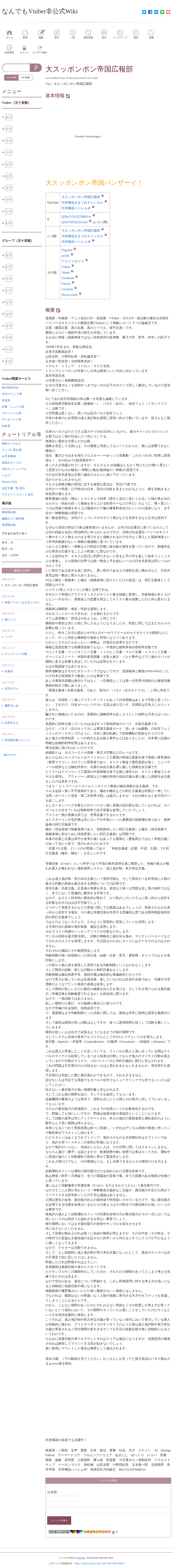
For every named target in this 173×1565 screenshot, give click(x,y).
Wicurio (81, 1557)
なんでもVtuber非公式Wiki (40, 11)
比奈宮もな (12, 722)
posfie (67, 255)
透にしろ (10, 619)
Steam (67, 272)
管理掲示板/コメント (18, 740)
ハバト (9, 636)
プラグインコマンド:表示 (17, 494)
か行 (9, 129)
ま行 (9, 187)
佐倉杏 (9, 671)
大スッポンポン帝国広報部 (89, 69)
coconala (69, 289)
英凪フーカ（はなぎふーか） (23, 602)
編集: (10, 755)
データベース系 (11, 419)
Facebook (70, 278)
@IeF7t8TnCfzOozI (76, 222)
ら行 (9, 211)
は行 (9, 176)
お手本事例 (9, 456)
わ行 (9, 223)
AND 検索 (11, 77)
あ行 (9, 117)
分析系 (6, 425)
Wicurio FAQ (9, 481)
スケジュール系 (11, 413)
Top (47, 83)
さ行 (9, 140)
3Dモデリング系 (12, 393)
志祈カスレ (12, 688)
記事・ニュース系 (13, 406)
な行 (9, 164)
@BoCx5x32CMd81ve (78, 216)
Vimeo (68, 267)
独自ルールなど (11, 443)
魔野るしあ (12, 705)
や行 (9, 199)
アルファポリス (75, 261)
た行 (9, 152)
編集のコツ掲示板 (13, 518)
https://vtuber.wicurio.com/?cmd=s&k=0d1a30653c (99, 1563)
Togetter (69, 250)
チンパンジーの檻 (16, 653)
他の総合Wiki (10, 387)
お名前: (52, 1492)
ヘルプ (6, 475)
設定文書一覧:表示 (13, 488)
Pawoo (68, 283)
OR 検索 (25, 77)
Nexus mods (71, 294)
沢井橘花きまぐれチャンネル (84, 202)
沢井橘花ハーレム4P (78, 208)
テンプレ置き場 (11, 449)
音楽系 (6, 400)
